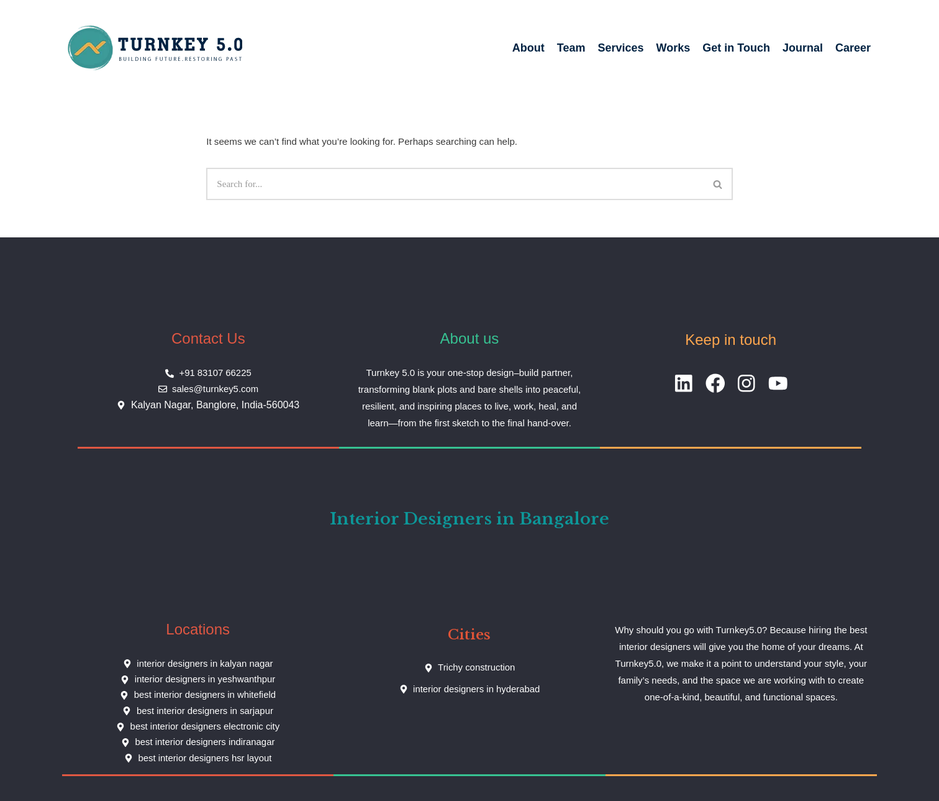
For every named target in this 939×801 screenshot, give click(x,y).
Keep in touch (730, 339)
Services (621, 48)
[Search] (455, 183)
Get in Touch (736, 48)
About (528, 48)
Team (571, 48)
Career (853, 48)
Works (673, 48)
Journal (802, 48)
